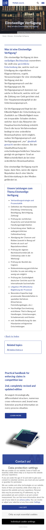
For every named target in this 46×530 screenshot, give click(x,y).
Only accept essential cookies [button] (23, 514)
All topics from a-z (15, 349)
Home (4, 36)
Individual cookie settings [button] (23, 521)
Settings (37, 502)
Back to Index (11, 336)
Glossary (10, 36)
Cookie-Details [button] (23, 527)
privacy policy (25, 500)
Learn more (15, 416)
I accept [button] (23, 507)
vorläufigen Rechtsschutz (16, 60)
